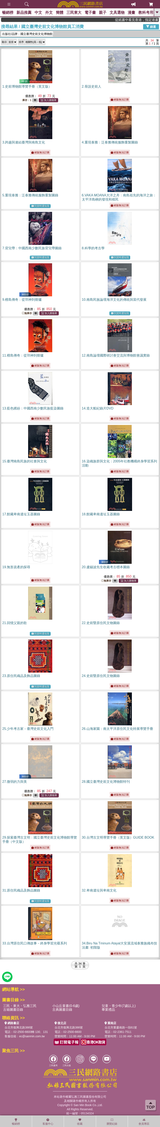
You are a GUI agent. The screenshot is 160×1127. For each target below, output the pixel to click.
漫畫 (131, 12)
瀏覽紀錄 (111, 1121)
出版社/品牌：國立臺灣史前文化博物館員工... (27, 34)
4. (110, 142)
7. (32, 248)
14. (98, 408)
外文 (49, 12)
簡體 (59, 12)
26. (117, 728)
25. (28, 728)
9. (22, 299)
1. (27, 86)
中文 (38, 12)
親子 (102, 12)
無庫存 (27, 313)
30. (118, 837)
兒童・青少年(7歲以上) (119, 1006)
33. (34, 943)
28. (106, 781)
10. (114, 299)
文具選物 (117, 12)
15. (24, 461)
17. (21, 514)
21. (14, 623)
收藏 (79, 1121)
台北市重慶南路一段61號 (121, 1027)
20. (106, 567)
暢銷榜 (7, 12)
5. (30, 195)
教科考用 (145, 12)
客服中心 (47, 1121)
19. (16, 567)
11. (23, 355)
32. (99, 890)
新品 (23, 12)
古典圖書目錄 (62, 1009)
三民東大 (73, 12)
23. (21, 676)
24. (101, 676)
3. (23, 142)
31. (21, 890)
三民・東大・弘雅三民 (19, 1006)
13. (33, 408)
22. (101, 623)
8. (93, 248)
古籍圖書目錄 (13, 1009)
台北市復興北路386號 (19, 1027)
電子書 (90, 12)
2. (91, 86)
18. (101, 514)
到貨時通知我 (40, 206)
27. (14, 781)
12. (116, 355)
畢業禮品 (108, 1009)
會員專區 (144, 1121)
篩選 (151, 26)
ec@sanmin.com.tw (32, 1036)
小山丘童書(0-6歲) (65, 1006)
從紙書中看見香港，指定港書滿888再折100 (143, 20)
